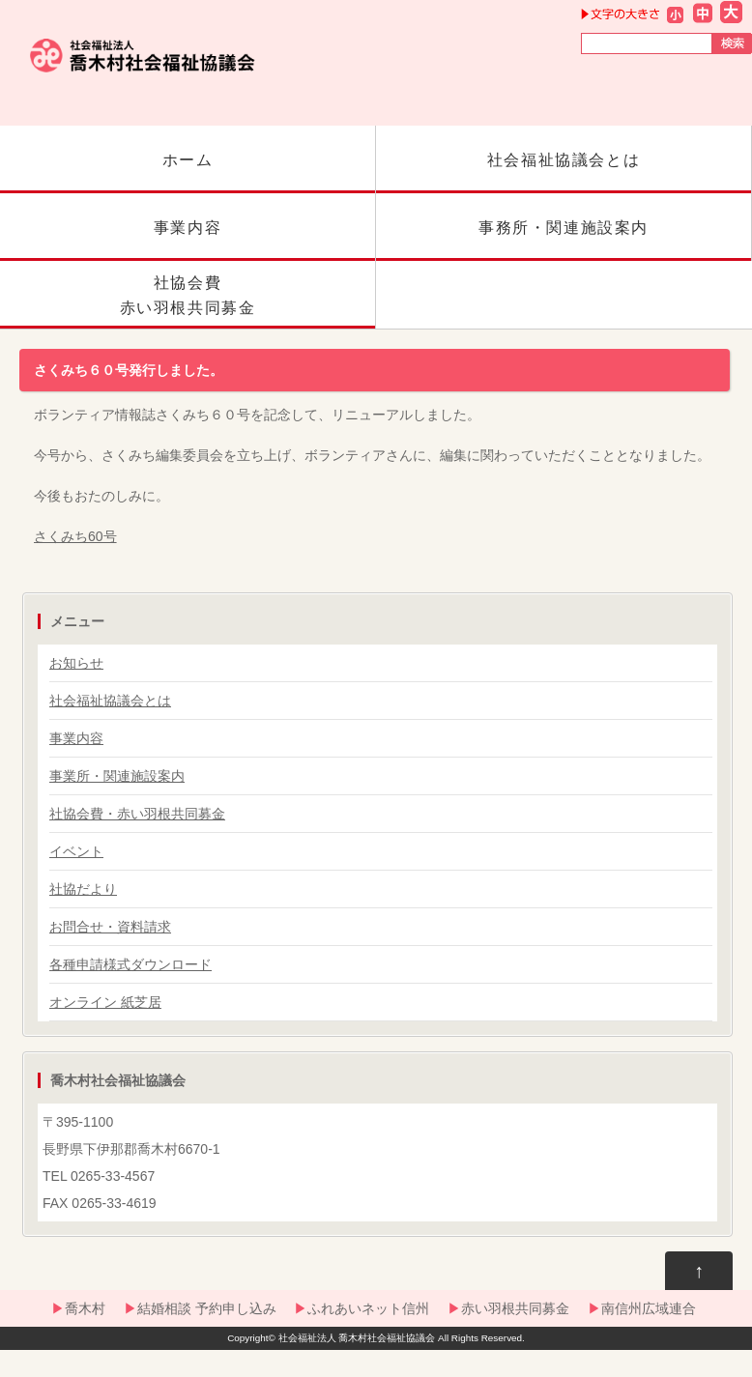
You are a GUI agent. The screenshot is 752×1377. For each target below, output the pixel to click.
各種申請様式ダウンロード (130, 964)
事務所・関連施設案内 (563, 240)
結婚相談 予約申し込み (206, 1308)
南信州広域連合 (648, 1308)
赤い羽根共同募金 (515, 1308)
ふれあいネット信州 (368, 1308)
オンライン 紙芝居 (105, 1002)
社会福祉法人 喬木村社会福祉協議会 (357, 1338)
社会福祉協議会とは (563, 172)
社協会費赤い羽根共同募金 (187, 301)
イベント (76, 851)
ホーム (187, 172)
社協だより (83, 889)
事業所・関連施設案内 (117, 776)
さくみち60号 (75, 536)
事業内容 (187, 240)
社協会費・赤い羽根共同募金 (137, 813)
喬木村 (85, 1308)
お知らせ (76, 663)
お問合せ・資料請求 (110, 926)
